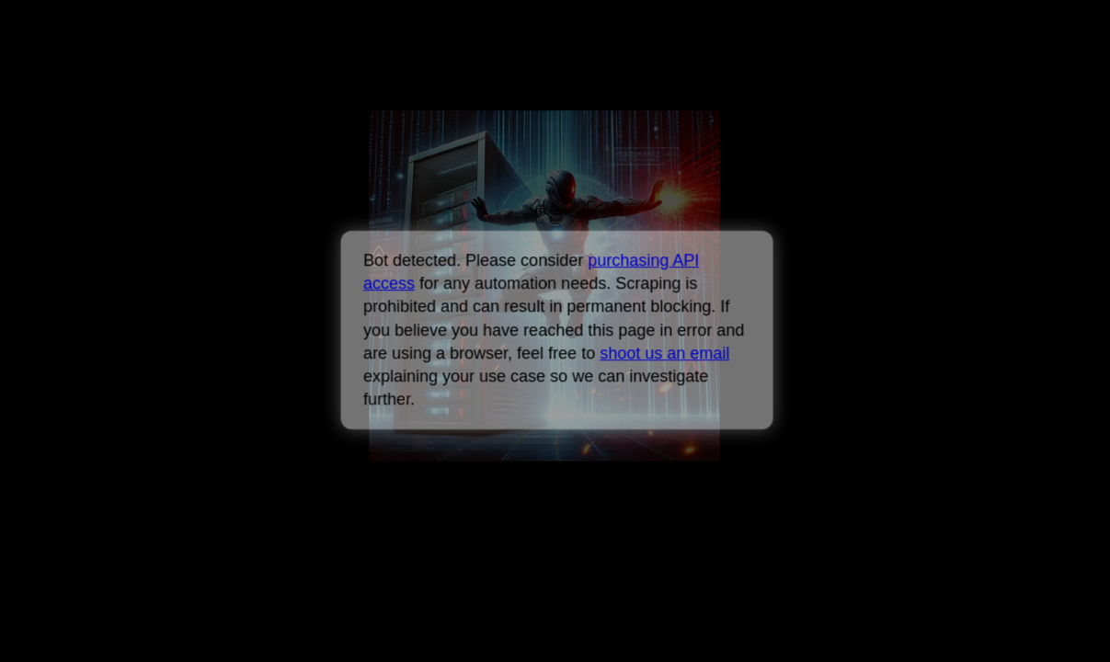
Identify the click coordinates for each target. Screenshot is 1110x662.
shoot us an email (664, 353)
